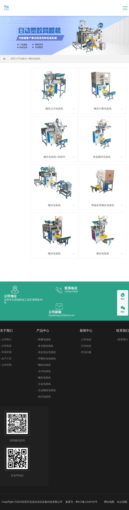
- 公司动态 (85, 339)
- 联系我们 (122, 339)
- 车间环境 (6, 352)
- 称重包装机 (44, 339)
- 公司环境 (6, 365)
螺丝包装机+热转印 (54, 157)
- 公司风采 (6, 345)
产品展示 (22, 58)
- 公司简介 (6, 339)
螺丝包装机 (34, 58)
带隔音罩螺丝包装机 (102, 205)
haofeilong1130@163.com (62, 315)
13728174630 (71, 291)
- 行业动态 (85, 345)
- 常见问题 (85, 352)
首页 (13, 58)
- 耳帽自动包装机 (46, 358)
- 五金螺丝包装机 (46, 390)
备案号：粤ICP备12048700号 (81, 501)
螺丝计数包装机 (103, 108)
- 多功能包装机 (45, 345)
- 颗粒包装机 (44, 365)
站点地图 (122, 501)
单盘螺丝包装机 (102, 157)
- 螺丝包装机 (44, 377)
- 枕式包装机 (44, 396)
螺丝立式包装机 (54, 108)
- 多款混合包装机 (46, 352)
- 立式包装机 (44, 371)
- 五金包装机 (44, 384)
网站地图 (109, 501)
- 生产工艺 (6, 358)
